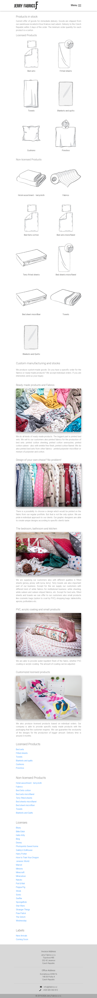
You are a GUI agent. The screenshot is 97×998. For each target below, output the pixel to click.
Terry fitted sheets (24, 798)
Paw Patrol (21, 913)
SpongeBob (21, 902)
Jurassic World (22, 861)
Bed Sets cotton (23, 790)
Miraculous (21, 876)
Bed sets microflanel (25, 794)
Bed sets (20, 749)
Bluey (18, 827)
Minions (19, 868)
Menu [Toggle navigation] (76, 5)
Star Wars (20, 905)
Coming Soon (22, 939)
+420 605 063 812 (50, 990)
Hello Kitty (20, 835)
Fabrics (19, 786)
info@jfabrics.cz (50, 987)
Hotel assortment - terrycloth (29, 783)
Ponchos (20, 768)
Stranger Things (23, 909)
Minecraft (20, 872)
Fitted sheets (22, 753)
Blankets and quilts (24, 760)
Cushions (20, 764)
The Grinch (20, 917)
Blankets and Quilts (24, 812)
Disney (19, 842)
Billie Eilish (20, 831)
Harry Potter (21, 853)
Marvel (19, 865)
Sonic (18, 894)
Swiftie (19, 898)
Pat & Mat (20, 883)
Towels (19, 756)
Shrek (18, 891)
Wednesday (21, 920)
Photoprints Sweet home (27, 846)
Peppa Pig (20, 887)
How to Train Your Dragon (27, 857)
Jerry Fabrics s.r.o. (54, 996)
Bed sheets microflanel (26, 801)
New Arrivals (21, 935)
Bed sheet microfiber (25, 805)
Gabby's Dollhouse (24, 850)
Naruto (19, 879)
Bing (18, 839)
